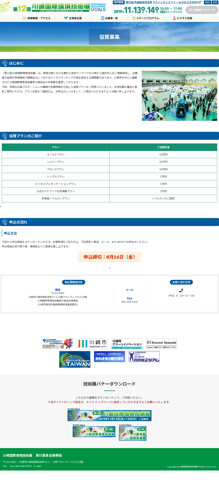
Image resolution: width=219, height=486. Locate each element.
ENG (207, 2)
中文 (215, 2)
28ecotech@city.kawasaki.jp (121, 308)
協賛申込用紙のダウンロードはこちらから (109, 280)
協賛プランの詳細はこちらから (37, 211)
